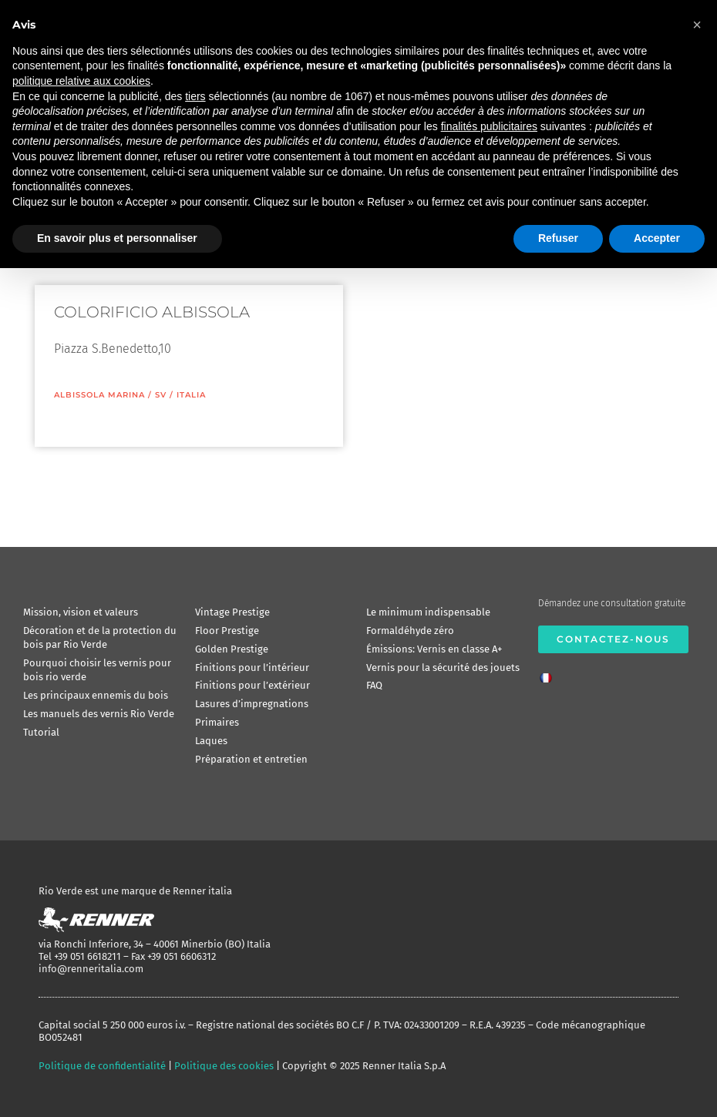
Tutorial (41, 732)
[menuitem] (549, 673)
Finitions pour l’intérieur (252, 667)
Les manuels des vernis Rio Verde (98, 714)
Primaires (217, 722)
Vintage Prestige (232, 612)
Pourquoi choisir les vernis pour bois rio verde (97, 670)
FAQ (374, 685)
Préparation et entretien (251, 759)
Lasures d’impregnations (251, 703)
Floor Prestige (227, 630)
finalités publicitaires (489, 126)
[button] (697, 24)
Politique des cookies (224, 1066)
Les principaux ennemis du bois (95, 695)
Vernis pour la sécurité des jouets (443, 667)
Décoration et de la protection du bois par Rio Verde (100, 637)
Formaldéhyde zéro (410, 630)
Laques (211, 740)
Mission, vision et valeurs (80, 612)
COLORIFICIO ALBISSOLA (152, 312)
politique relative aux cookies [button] (81, 81)
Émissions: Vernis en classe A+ (434, 649)
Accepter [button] (657, 238)
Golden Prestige (231, 649)
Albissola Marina (99, 395)
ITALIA (191, 395)
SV (161, 395)
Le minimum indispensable (428, 612)
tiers (195, 96)
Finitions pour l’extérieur (252, 685)
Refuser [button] (558, 238)
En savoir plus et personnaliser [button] (117, 238)
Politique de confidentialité (102, 1066)
